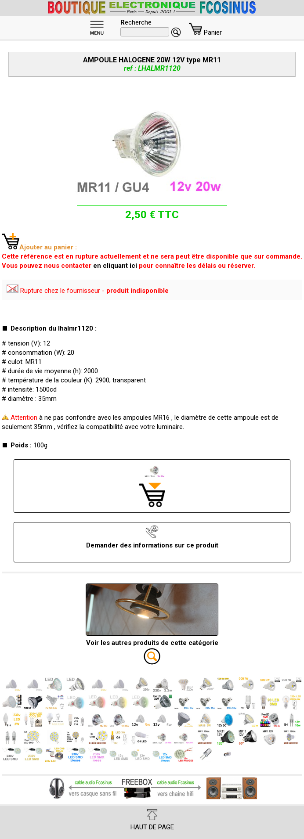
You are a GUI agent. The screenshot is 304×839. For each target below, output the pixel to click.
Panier (205, 32)
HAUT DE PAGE (152, 820)
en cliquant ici (115, 266)
